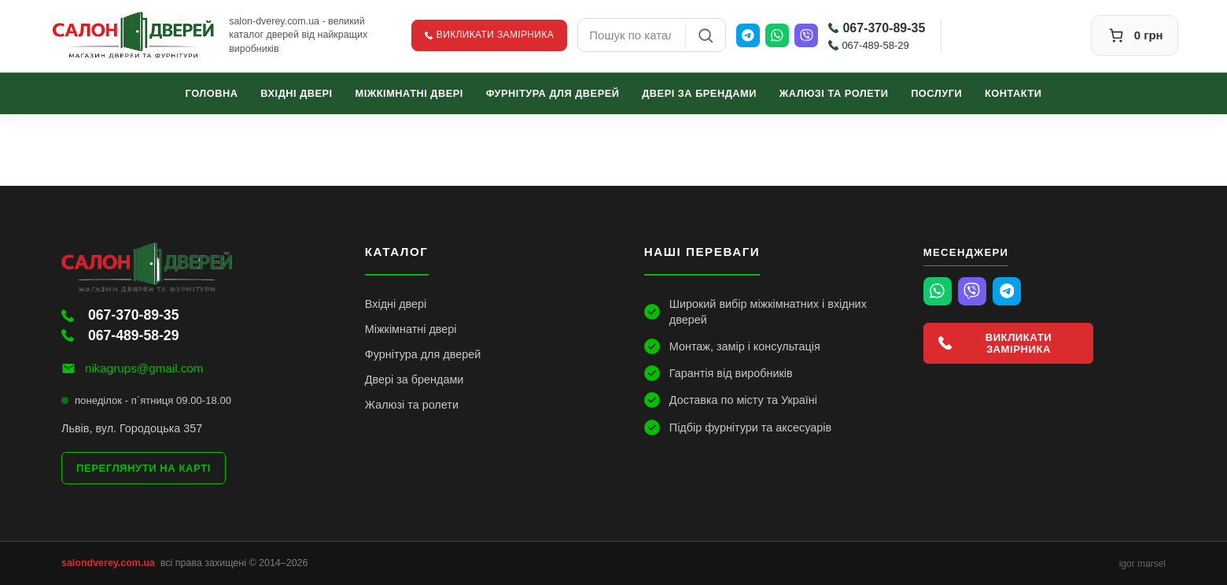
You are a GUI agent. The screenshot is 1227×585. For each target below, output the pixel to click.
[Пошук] (705, 35)
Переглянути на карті (143, 468)
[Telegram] (748, 35)
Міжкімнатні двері (408, 93)
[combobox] (631, 35)
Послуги (936, 93)
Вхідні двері (296, 93)
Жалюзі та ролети (834, 93)
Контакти (1013, 93)
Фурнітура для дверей (553, 93)
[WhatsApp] (777, 35)
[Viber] (806, 35)
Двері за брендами (699, 93)
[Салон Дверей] (134, 35)
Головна (212, 93)
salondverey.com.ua (108, 562)
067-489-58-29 (868, 45)
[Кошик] (1134, 35)
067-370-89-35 (876, 28)
